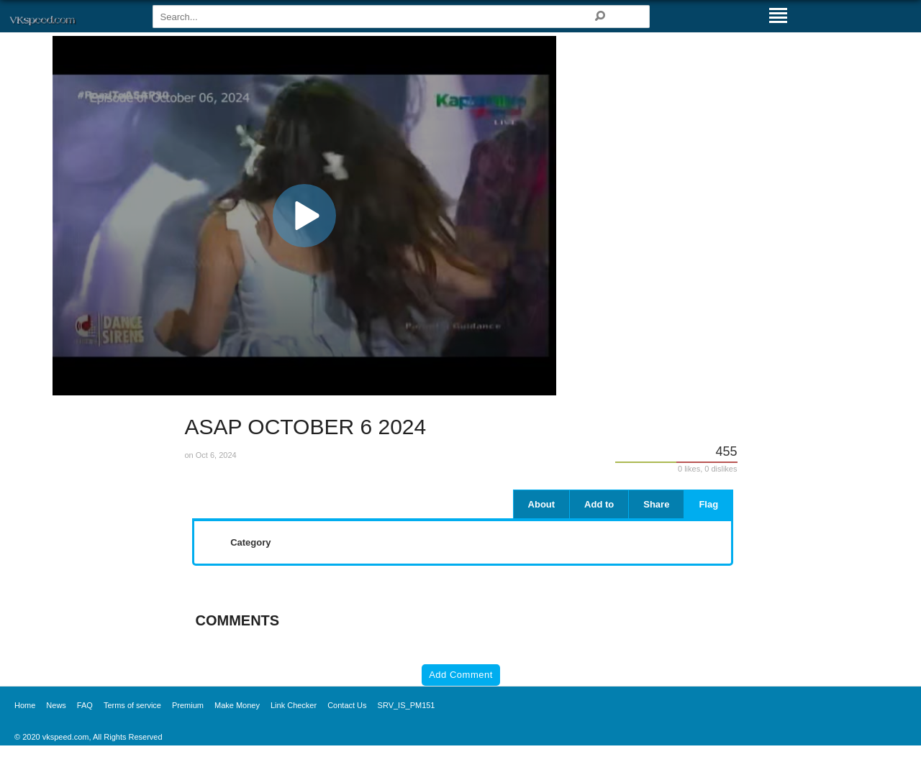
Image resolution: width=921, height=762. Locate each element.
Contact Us (346, 705)
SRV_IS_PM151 (406, 705)
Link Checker (294, 705)
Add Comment (461, 674)
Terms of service (132, 705)
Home (24, 705)
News (56, 705)
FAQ (85, 705)
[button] (304, 215)
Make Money (237, 705)
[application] (304, 215)
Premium (188, 705)
